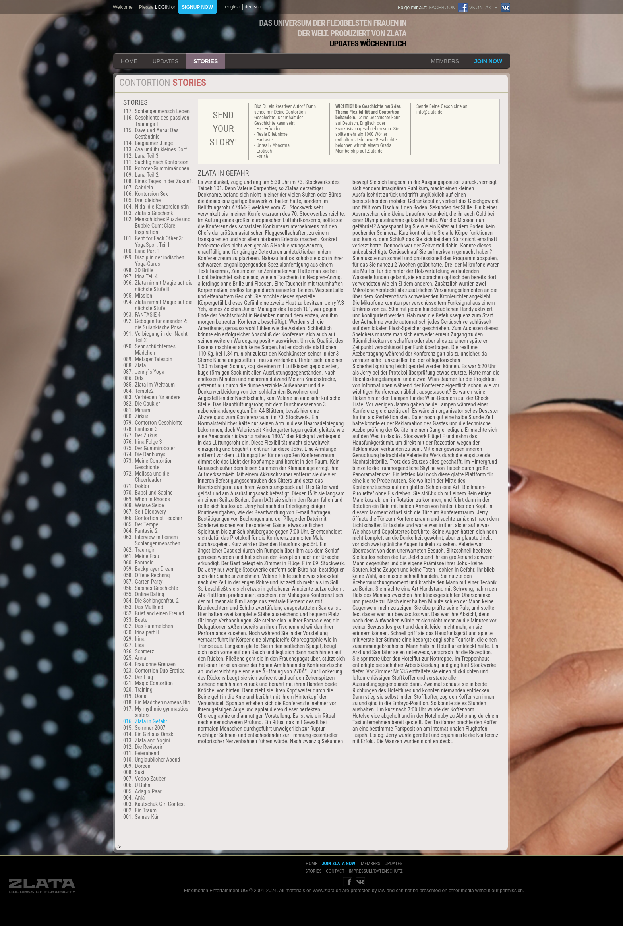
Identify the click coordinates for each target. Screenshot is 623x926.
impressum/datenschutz (376, 871)
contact (335, 871)
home (129, 61)
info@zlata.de (429, 112)
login (162, 7)
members (445, 61)
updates (165, 61)
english (232, 7)
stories (205, 61)
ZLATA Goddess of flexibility (178, 33)
